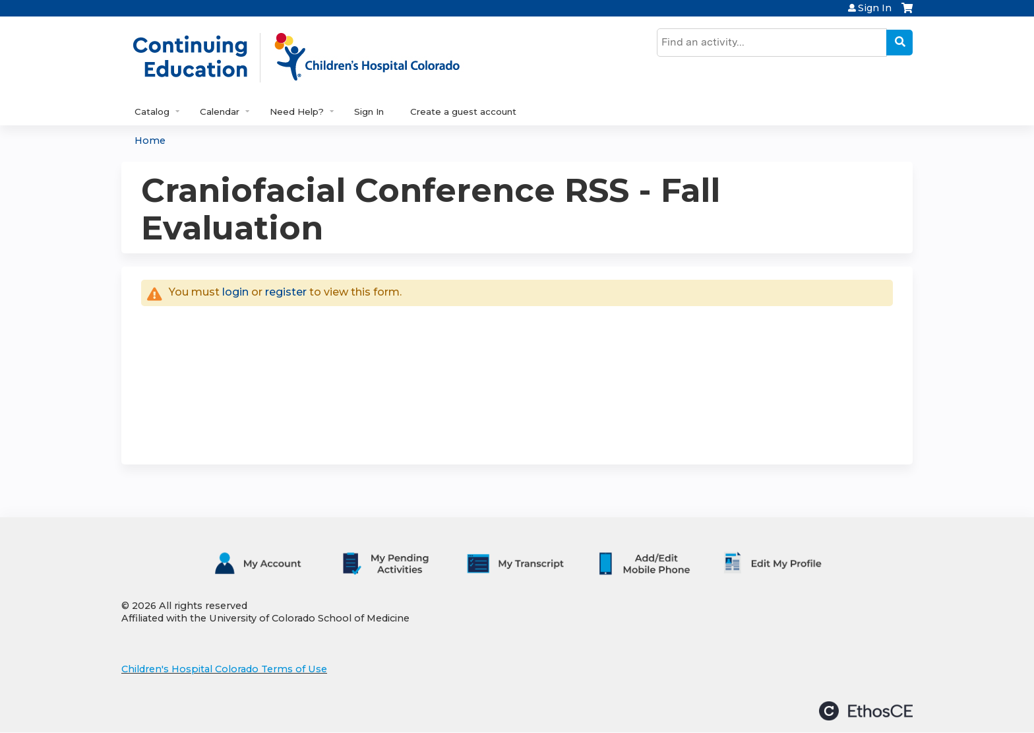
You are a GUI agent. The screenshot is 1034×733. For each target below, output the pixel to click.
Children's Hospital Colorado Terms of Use (224, 669)
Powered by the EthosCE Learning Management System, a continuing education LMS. (866, 710)
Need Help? (297, 111)
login (235, 292)
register (286, 292)
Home (150, 140)
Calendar (219, 111)
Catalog (152, 111)
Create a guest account (463, 111)
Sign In (875, 8)
